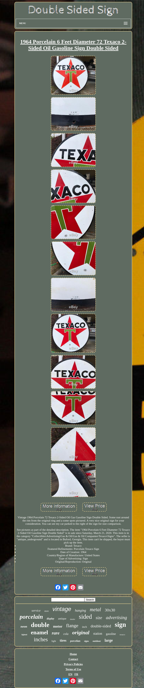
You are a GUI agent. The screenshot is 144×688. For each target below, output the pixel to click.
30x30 (110, 610)
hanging (80, 610)
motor (57, 626)
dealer (72, 619)
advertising (116, 617)
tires (63, 640)
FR (76, 674)
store (46, 611)
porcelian (75, 641)
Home (73, 654)
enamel (39, 632)
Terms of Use (73, 669)
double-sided (101, 626)
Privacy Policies (73, 664)
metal (95, 609)
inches (41, 639)
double (40, 624)
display (50, 618)
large (109, 640)
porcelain (31, 616)
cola (66, 633)
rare (55, 633)
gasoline (111, 633)
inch (84, 626)
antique (62, 618)
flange (72, 625)
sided (85, 616)
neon (24, 626)
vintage (61, 609)
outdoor (97, 641)
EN (70, 674)
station (97, 633)
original (80, 632)
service (36, 610)
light (54, 641)
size (99, 617)
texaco (122, 634)
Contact (73, 659)
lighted (24, 635)
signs (86, 641)
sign (120, 624)
